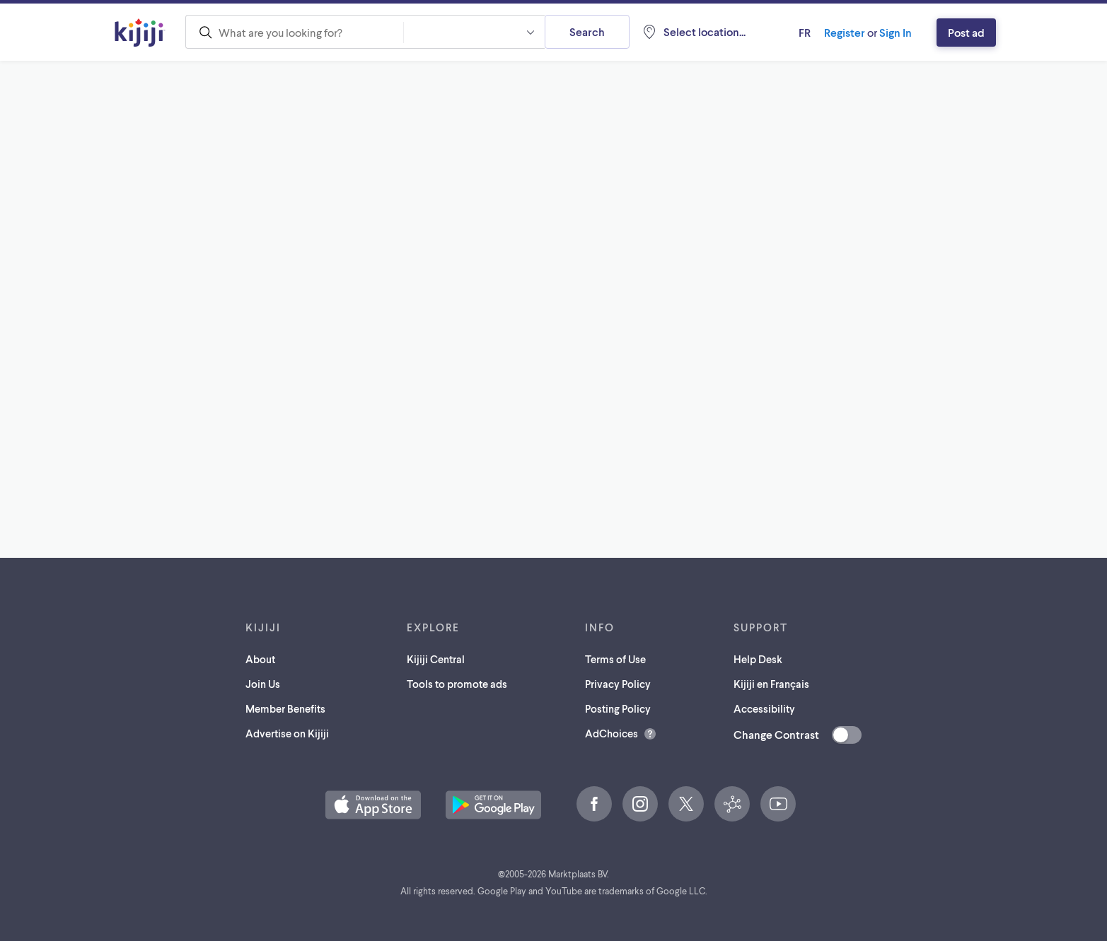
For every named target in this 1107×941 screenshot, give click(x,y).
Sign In (895, 32)
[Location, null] (693, 32)
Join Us (262, 683)
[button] (474, 32)
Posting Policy (618, 708)
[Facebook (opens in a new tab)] (594, 804)
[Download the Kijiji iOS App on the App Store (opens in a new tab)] (373, 805)
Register (844, 32)
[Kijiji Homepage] (140, 32)
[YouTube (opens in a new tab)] (778, 804)
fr (805, 32)
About (260, 659)
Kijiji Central (436, 659)
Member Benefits (285, 708)
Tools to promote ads (457, 683)
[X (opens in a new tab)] (686, 804)
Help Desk (758, 659)
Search (587, 31)
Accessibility (764, 708)
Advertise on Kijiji (287, 733)
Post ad (966, 32)
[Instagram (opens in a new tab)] (640, 804)
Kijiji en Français (771, 683)
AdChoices (611, 733)
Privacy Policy (618, 683)
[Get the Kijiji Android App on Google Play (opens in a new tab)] (493, 805)
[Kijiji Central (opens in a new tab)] (732, 804)
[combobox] (294, 32)
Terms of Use (615, 659)
